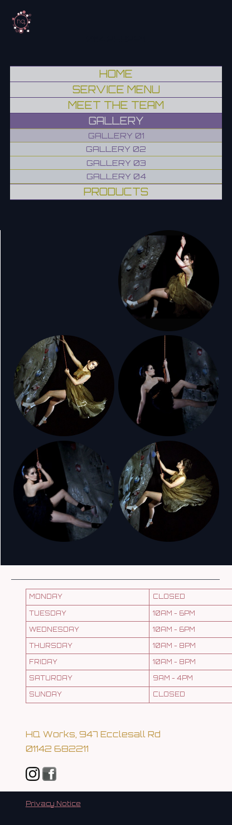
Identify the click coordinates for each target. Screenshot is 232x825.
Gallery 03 (116, 163)
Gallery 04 (116, 176)
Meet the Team (116, 105)
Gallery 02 (116, 149)
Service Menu (116, 89)
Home (116, 74)
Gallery (116, 121)
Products (116, 191)
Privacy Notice (53, 804)
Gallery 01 (116, 135)
